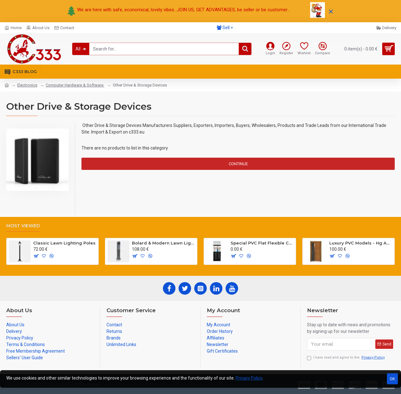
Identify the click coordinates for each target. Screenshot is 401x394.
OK (392, 378)
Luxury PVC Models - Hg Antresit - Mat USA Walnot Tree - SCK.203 (360, 242)
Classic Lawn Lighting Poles (64, 242)
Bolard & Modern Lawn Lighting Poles (163, 242)
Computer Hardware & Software (75, 85)
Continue (238, 163)
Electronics (27, 85)
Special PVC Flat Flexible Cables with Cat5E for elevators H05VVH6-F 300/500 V (262, 242)
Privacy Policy (249, 378)
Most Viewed (23, 226)
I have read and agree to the (346, 357)
